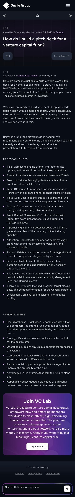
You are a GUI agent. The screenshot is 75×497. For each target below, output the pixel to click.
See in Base (61, 56)
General (59, 32)
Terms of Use (52, 473)
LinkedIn (19, 473)
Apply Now (37, 446)
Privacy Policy (35, 473)
